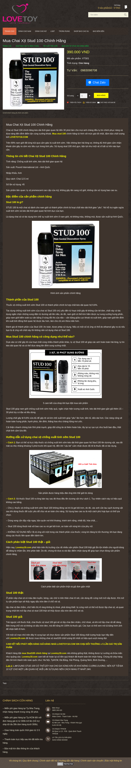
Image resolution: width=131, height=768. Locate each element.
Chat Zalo (99, 82)
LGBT (53, 31)
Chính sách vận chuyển (92, 761)
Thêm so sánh (91, 102)
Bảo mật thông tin (113, 761)
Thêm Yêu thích (75, 102)
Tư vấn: (72, 70)
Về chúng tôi (15, 761)
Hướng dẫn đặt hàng (69, 761)
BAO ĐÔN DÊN (98, 31)
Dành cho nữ (41, 31)
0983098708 (89, 70)
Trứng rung (64, 31)
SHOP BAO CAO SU (81, 31)
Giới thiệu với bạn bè (107, 102)
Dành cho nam (24, 31)
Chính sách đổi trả (48, 761)
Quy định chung (30, 761)
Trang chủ (9, 31)
